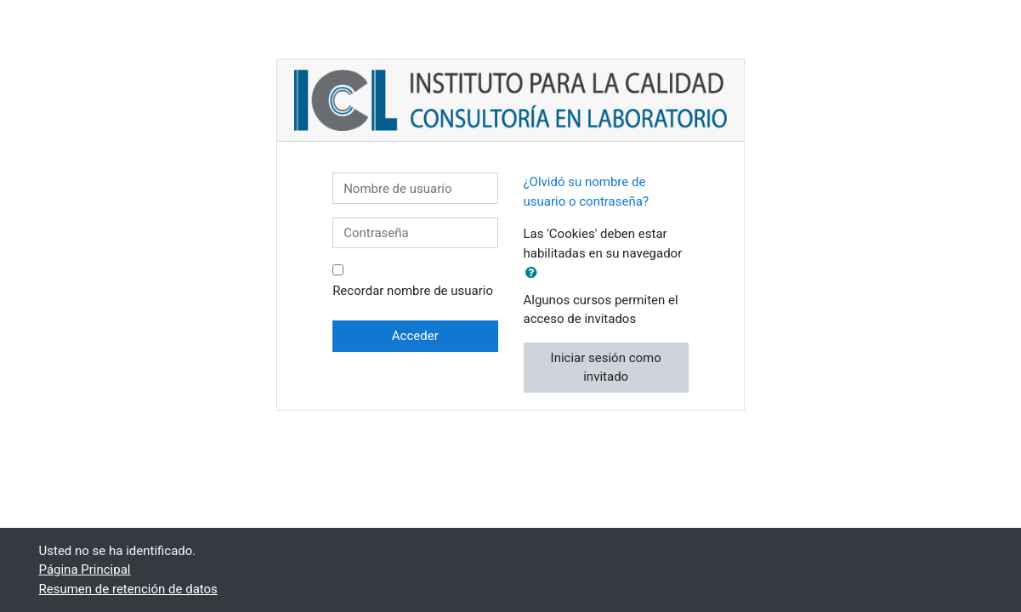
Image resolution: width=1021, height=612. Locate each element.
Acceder (415, 335)
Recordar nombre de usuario (412, 290)
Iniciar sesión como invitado (606, 367)
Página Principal (85, 569)
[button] (535, 273)
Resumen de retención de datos (128, 589)
